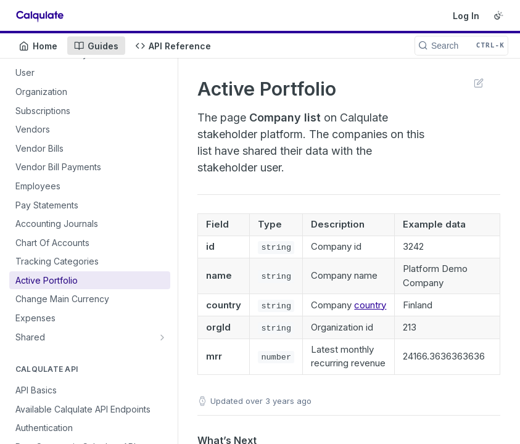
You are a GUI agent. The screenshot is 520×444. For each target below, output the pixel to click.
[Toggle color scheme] (498, 15)
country (370, 305)
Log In (466, 15)
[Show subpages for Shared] (162, 337)
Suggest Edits (478, 83)
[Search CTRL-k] (461, 45)
